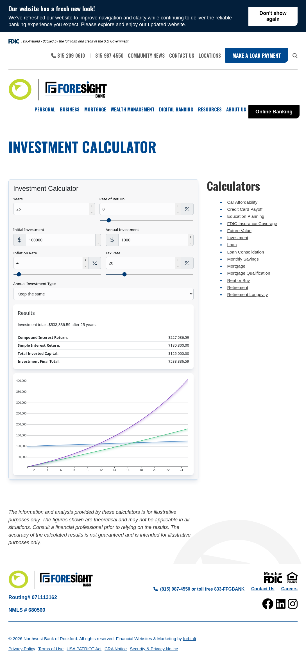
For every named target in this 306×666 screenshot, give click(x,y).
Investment (237, 237)
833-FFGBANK (229, 589)
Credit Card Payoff (245, 209)
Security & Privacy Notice (154, 648)
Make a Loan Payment (256, 55)
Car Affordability (242, 202)
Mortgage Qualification (248, 273)
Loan (232, 244)
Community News (146, 55)
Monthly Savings (243, 259)
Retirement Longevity (247, 294)
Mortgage (236, 266)
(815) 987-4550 (171, 589)
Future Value (239, 230)
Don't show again (272, 16)
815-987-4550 (109, 55)
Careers (289, 588)
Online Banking (274, 112)
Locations (210, 55)
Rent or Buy (238, 280)
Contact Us (181, 55)
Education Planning (245, 216)
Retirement (237, 287)
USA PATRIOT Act (84, 648)
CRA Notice (116, 648)
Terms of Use (51, 648)
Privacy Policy (21, 648)
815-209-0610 (68, 55)
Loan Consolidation (245, 252)
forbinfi (189, 638)
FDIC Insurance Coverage (252, 223)
